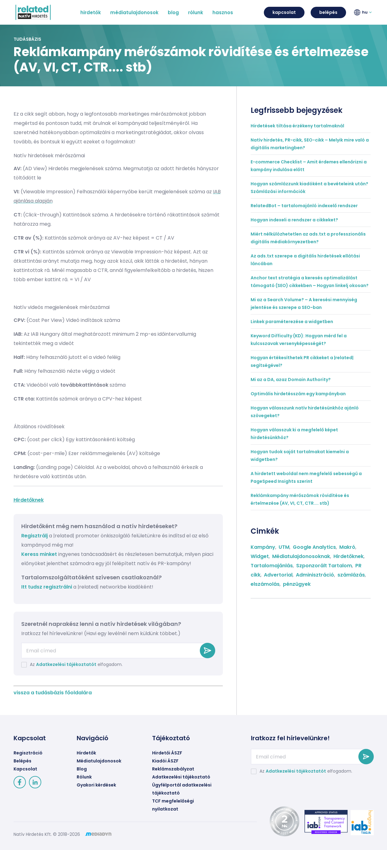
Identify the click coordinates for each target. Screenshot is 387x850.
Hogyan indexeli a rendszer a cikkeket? (294, 220)
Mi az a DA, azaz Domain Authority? (291, 379)
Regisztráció (28, 753)
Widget (260, 556)
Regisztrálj (34, 535)
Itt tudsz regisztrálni (47, 586)
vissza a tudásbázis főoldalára (53, 692)
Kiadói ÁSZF (165, 761)
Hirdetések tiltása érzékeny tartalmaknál (297, 126)
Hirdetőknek (29, 499)
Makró (347, 547)
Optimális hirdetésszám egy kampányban (298, 394)
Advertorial (278, 574)
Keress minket (39, 554)
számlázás (351, 574)
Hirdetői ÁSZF (167, 753)
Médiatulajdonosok (99, 761)
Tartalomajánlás (272, 565)
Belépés (22, 761)
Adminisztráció (315, 574)
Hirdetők (86, 753)
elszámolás (265, 584)
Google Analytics (314, 547)
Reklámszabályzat (173, 769)
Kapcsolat (25, 769)
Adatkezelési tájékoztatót (66, 664)
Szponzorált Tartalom (324, 565)
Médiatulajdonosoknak (301, 556)
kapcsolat (284, 12)
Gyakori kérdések (96, 785)
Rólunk (84, 777)
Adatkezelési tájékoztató (181, 777)
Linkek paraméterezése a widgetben (292, 321)
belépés (328, 12)
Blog (82, 769)
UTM (284, 547)
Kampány (263, 547)
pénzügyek (297, 584)
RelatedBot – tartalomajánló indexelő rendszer (304, 206)
